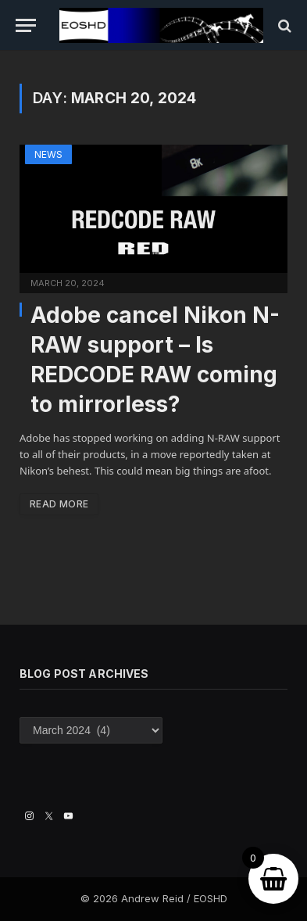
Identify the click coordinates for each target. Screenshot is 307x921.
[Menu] (26, 25)
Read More (59, 504)
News (48, 154)
